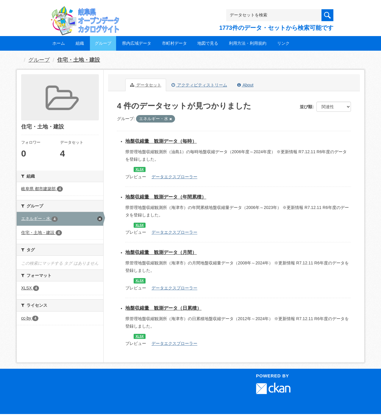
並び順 (306, 106)
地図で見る (207, 43)
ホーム (58, 43)
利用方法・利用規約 (247, 43)
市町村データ (174, 43)
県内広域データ (136, 43)
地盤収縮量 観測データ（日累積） (163, 308)
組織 (80, 43)
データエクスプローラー (174, 176)
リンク (283, 43)
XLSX (139, 169)
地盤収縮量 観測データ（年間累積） (165, 196)
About (245, 85)
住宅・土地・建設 (78, 60)
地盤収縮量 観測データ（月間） (161, 252)
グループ (103, 43)
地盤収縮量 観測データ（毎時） (161, 141)
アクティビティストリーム (199, 85)
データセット (145, 85)
